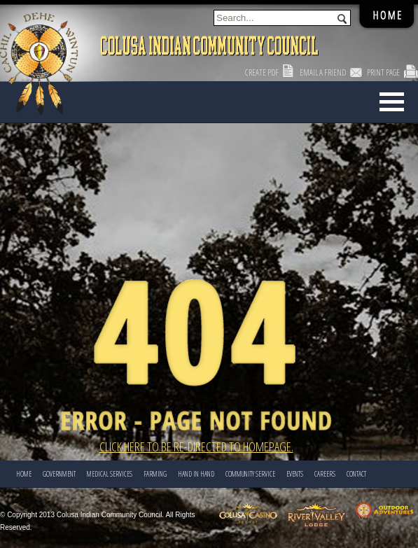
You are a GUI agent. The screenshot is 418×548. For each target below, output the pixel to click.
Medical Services (109, 474)
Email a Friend (323, 72)
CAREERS (324, 474)
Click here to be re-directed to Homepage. (196, 446)
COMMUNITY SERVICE (250, 474)
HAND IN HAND (196, 474)
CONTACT (356, 474)
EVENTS (294, 474)
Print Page (383, 72)
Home (24, 474)
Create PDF (262, 72)
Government (59, 474)
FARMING (155, 474)
